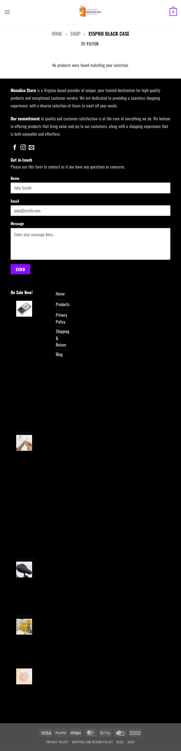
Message (17, 223)
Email (15, 201)
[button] (7, 12)
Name (15, 178)
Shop (75, 33)
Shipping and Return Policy (92, 741)
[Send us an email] (31, 148)
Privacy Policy (57, 741)
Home (57, 33)
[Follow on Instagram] (23, 148)
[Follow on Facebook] (15, 148)
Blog (120, 741)
